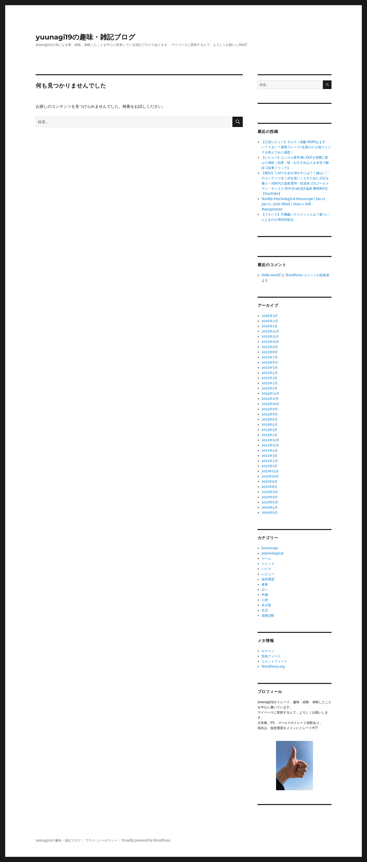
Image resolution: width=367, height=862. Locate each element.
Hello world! (271, 275)
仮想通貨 (268, 579)
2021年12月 (270, 471)
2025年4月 (270, 373)
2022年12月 (270, 440)
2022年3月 (270, 456)
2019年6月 (270, 513)
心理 (265, 600)
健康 (265, 584)
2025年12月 (270, 331)
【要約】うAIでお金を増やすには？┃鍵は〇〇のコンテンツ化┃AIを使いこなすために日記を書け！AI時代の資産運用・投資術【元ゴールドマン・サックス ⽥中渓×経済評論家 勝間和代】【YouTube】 (295, 183)
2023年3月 (269, 430)
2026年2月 (270, 321)
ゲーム (266, 558)
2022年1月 (269, 466)
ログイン (268, 651)
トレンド (268, 564)
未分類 (266, 605)
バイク (266, 569)
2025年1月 (269, 388)
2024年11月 (270, 399)
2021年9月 (270, 481)
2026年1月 (270, 326)
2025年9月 (270, 347)
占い (265, 589)
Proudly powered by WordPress (146, 840)
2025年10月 (270, 342)
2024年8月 (270, 414)
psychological (272, 553)
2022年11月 (270, 445)
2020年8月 (270, 497)
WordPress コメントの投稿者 (307, 275)
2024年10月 (270, 404)
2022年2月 (270, 461)
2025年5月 (270, 368)
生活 (265, 610)
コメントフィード (274, 661)
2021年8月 (269, 487)
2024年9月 (270, 409)
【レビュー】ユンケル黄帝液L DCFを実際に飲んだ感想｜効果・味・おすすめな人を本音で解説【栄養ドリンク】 (295, 162)
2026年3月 (270, 316)
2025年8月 (270, 352)
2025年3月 (270, 378)
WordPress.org (273, 666)
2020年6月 (270, 502)
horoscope (270, 548)
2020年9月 (270, 492)
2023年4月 (270, 424)
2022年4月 (270, 450)
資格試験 (268, 615)
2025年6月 (270, 362)
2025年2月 (270, 383)
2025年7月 (270, 357)
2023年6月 (270, 419)
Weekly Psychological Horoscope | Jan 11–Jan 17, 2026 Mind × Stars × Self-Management (295, 204)
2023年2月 (270, 435)
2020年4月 (270, 507)
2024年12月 (270, 393)
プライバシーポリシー (101, 840)
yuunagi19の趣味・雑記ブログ (85, 37)
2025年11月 (270, 336)
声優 (265, 595)
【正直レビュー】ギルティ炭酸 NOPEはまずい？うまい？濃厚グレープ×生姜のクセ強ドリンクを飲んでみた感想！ (296, 147)
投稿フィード (271, 656)
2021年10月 (270, 476)
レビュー (268, 574)
